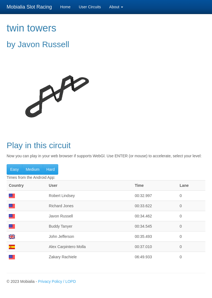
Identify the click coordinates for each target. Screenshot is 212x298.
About (116, 7)
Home (65, 7)
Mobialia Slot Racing (29, 7)
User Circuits (90, 7)
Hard (50, 169)
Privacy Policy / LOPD (57, 281)
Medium (32, 169)
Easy (14, 169)
